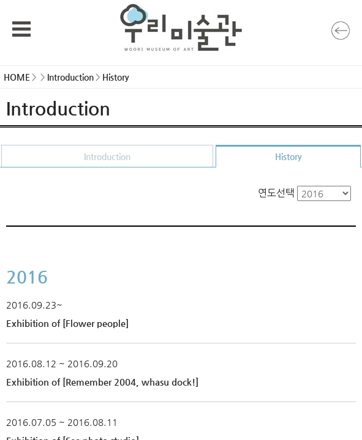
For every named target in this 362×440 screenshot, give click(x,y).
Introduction (107, 156)
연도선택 (304, 193)
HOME (17, 77)
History (288, 156)
